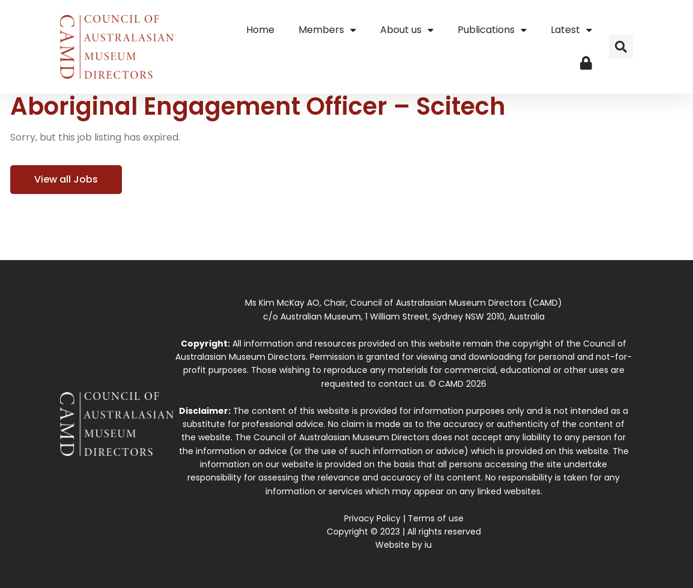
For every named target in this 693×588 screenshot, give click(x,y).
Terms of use (436, 518)
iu (428, 545)
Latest (571, 30)
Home (260, 30)
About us (407, 30)
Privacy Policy (372, 518)
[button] (621, 47)
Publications (492, 30)
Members (327, 30)
